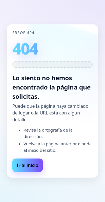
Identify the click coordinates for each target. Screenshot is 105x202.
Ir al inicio (27, 165)
